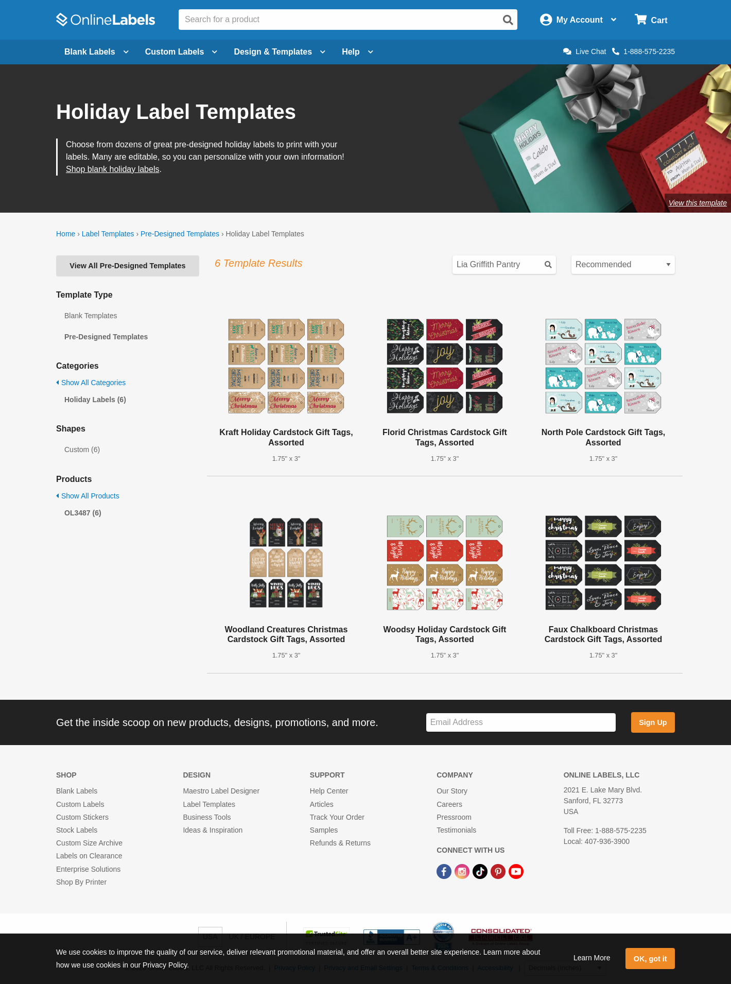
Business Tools (207, 817)
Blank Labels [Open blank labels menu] (96, 51)
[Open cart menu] (651, 19)
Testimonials (456, 830)
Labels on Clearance (89, 856)
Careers (449, 804)
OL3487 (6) (82, 513)
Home (65, 234)
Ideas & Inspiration (212, 830)
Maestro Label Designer (221, 791)
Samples (324, 830)
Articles (322, 804)
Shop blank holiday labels (112, 169)
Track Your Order (337, 817)
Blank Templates (90, 316)
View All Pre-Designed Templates (127, 266)
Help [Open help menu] (357, 51)
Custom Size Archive (89, 843)
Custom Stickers (82, 817)
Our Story (452, 791)
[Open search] (508, 20)
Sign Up (653, 722)
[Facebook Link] (445, 871)
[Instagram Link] (463, 871)
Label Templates (108, 234)
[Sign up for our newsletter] (521, 722)
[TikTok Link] (481, 871)
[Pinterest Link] (499, 871)
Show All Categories (91, 382)
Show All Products (87, 496)
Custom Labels (80, 804)
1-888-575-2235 (643, 51)
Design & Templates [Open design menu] (279, 51)
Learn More (592, 958)
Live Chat (584, 51)
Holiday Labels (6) (95, 399)
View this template (698, 203)
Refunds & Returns (340, 843)
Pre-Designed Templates (180, 234)
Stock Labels (76, 830)
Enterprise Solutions (88, 869)
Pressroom (454, 817)
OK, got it (650, 959)
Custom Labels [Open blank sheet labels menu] (181, 51)
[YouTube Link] (516, 871)
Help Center (329, 791)
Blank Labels (76, 791)
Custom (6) (82, 449)
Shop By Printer (81, 882)
